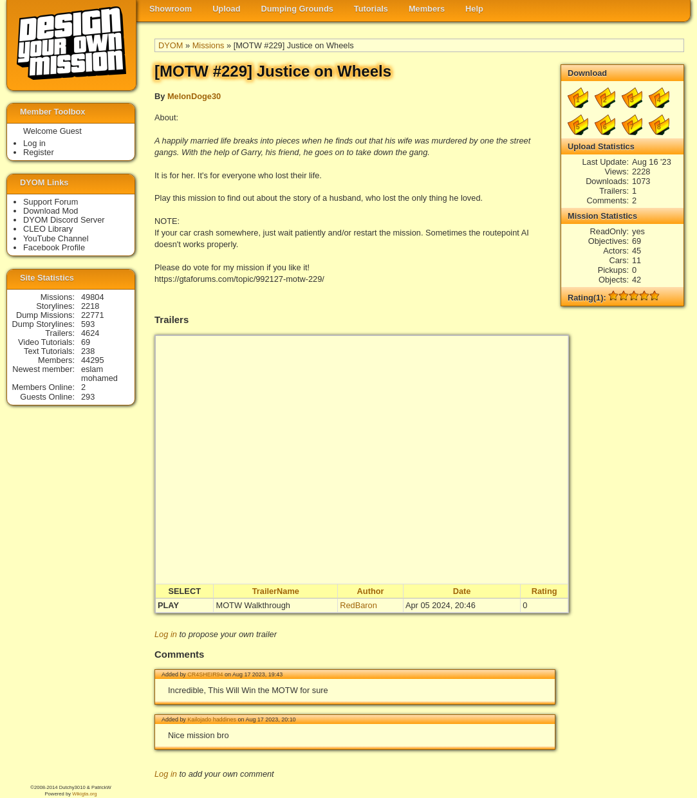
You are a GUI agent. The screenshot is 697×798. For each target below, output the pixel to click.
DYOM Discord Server (64, 220)
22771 (92, 315)
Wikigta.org (84, 794)
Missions (208, 45)
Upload (226, 9)
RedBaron (358, 605)
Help (474, 9)
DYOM (170, 45)
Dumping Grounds (297, 9)
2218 (90, 306)
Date (462, 591)
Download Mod (50, 211)
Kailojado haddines (211, 719)
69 (85, 342)
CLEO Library (48, 229)
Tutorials (371, 9)
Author (370, 591)
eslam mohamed (99, 373)
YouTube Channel (56, 238)
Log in (165, 634)
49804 (92, 297)
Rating (544, 591)
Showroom (170, 9)
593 (88, 324)
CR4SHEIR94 (205, 674)
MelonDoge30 (194, 96)
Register (38, 152)
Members (427, 9)
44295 (92, 360)
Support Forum (50, 202)
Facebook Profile (54, 247)
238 (88, 351)
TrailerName (275, 591)
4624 (90, 333)
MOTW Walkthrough (253, 605)
